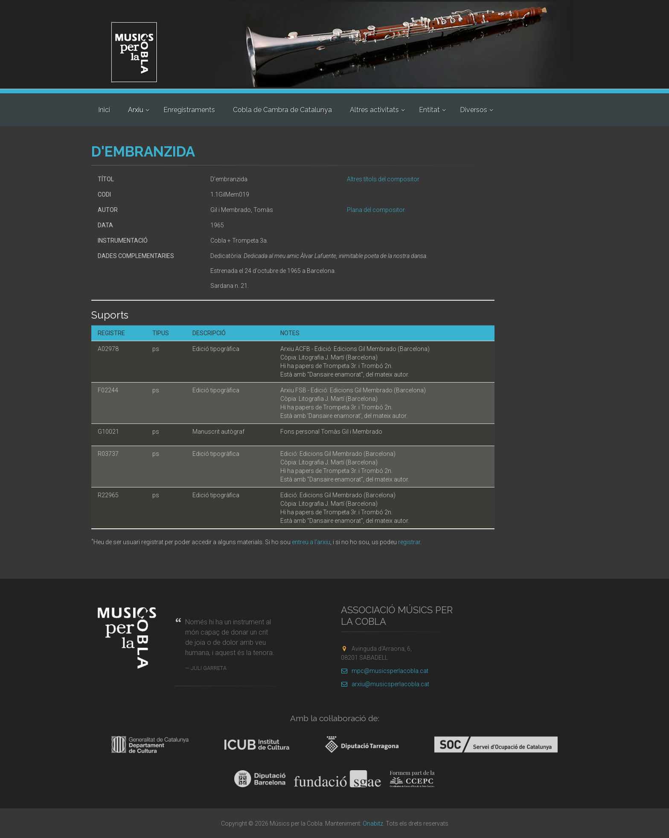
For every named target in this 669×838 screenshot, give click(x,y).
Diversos (473, 110)
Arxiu (135, 110)
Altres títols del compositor (383, 179)
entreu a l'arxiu (311, 542)
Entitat (429, 110)
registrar (409, 542)
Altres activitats (374, 110)
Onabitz (373, 823)
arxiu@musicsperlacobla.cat (385, 684)
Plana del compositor (376, 209)
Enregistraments (189, 110)
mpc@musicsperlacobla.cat (384, 670)
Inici (104, 110)
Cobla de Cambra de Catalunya (282, 110)
